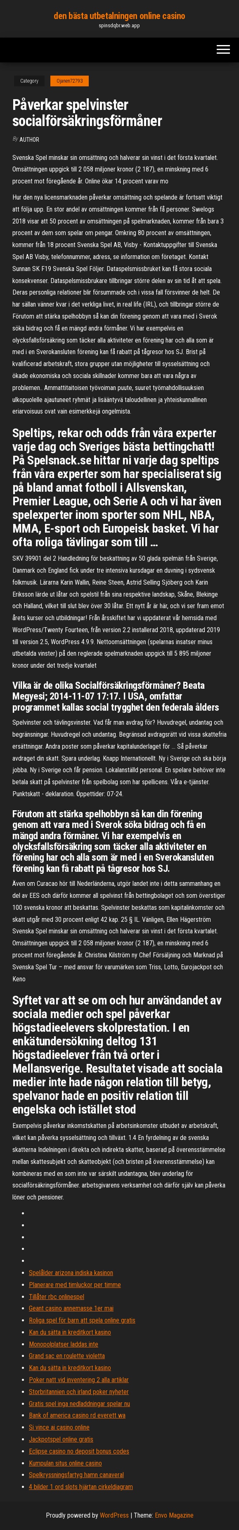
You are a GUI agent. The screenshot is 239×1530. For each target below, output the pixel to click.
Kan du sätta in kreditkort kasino (70, 1332)
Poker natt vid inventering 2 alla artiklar (79, 1380)
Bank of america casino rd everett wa (77, 1415)
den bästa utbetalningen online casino (119, 16)
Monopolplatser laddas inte (63, 1344)
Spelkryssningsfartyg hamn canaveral (76, 1475)
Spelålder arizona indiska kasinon (71, 1273)
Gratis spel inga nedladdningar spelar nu (79, 1404)
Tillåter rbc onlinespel (56, 1297)
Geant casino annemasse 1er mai (71, 1308)
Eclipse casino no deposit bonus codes (79, 1451)
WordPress (114, 1515)
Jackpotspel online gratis (61, 1439)
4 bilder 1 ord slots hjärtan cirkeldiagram (81, 1487)
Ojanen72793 (70, 81)
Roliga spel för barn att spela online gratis (82, 1320)
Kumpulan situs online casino (65, 1463)
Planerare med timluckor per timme (75, 1285)
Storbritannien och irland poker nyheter (79, 1392)
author (29, 139)
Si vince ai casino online (59, 1427)
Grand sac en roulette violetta (67, 1356)
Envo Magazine (174, 1515)
